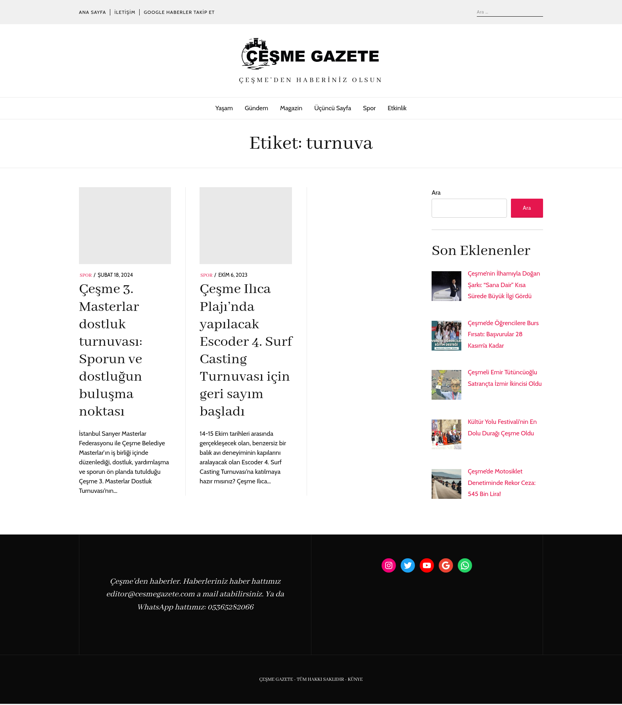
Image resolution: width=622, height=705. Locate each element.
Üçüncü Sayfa (332, 108)
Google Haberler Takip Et (179, 12)
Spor (369, 108)
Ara (436, 192)
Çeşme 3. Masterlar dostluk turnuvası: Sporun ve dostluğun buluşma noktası (110, 351)
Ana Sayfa (92, 12)
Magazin (291, 108)
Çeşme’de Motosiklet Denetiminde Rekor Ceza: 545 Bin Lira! (502, 483)
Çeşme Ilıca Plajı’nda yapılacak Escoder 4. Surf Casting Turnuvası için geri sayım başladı (246, 351)
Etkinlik (397, 108)
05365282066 (230, 608)
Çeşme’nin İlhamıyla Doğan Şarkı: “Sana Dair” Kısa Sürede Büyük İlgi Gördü (504, 285)
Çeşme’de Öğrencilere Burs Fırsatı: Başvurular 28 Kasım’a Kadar (503, 335)
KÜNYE (355, 681)
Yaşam (224, 108)
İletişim (124, 12)
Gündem (256, 108)
